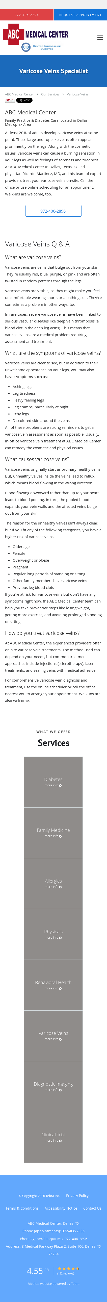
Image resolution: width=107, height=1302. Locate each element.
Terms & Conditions (22, 1208)
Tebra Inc (52, 1195)
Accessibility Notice (61, 1208)
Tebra (75, 1283)
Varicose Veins (77, 94)
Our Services (50, 94)
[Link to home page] (47, 38)
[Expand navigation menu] (100, 37)
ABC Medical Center (19, 94)
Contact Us (92, 1208)
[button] (53, 211)
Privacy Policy (77, 1195)
